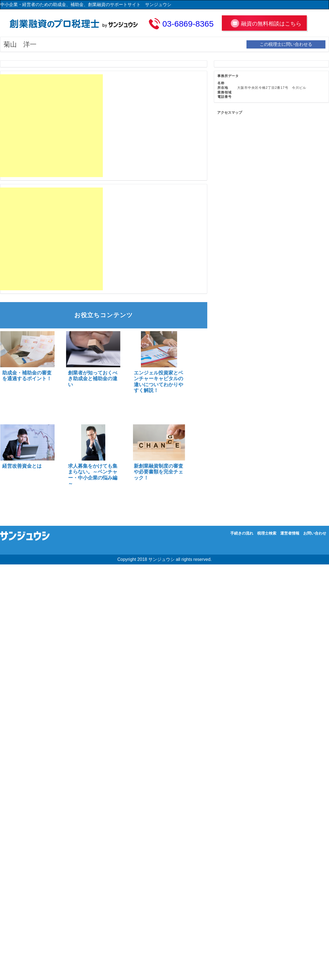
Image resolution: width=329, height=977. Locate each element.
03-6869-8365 (188, 23)
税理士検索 (266, 533)
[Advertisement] (51, 125)
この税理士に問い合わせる (286, 44)
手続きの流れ (241, 533)
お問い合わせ (314, 533)
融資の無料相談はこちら (271, 24)
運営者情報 (289, 533)
